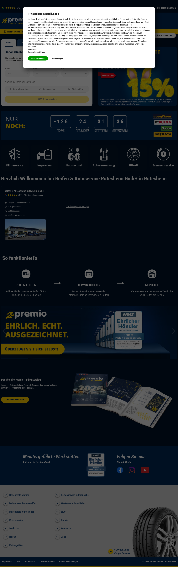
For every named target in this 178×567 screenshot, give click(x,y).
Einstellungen (58, 58)
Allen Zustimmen (37, 58)
